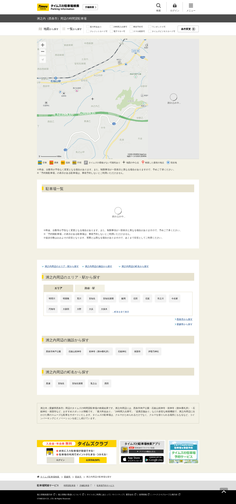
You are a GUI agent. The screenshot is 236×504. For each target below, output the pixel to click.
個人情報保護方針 (45, 494)
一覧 (74, 29)
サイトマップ (118, 494)
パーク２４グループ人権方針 (165, 494)
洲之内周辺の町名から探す (135, 266)
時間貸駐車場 (69, 485)
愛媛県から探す (185, 324)
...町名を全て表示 (120, 312)
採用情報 (143, 494)
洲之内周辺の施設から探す (98, 266)
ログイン (60, 460)
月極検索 (89, 7)
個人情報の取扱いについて (69, 494)
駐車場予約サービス (105, 485)
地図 (51, 29)
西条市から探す (185, 319)
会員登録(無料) (93, 460)
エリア (58, 288)
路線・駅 (90, 288)
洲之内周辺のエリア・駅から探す (62, 266)
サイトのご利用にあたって (98, 494)
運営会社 (130, 494)
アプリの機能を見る (147, 452)
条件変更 (188, 29)
